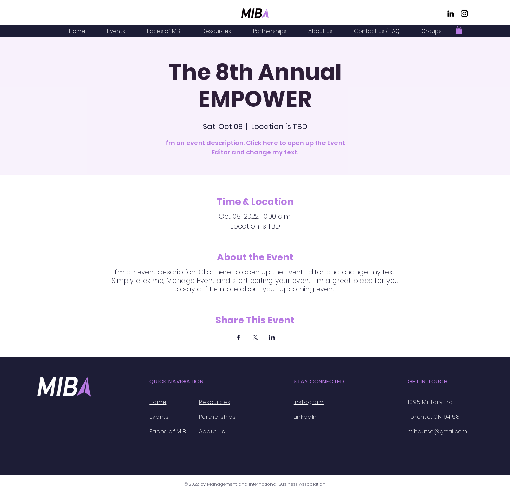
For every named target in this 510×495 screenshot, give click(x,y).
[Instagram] (464, 13)
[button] (458, 30)
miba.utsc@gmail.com (437, 431)
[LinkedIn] (450, 13)
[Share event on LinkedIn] (272, 337)
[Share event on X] (255, 337)
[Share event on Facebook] (238, 337)
